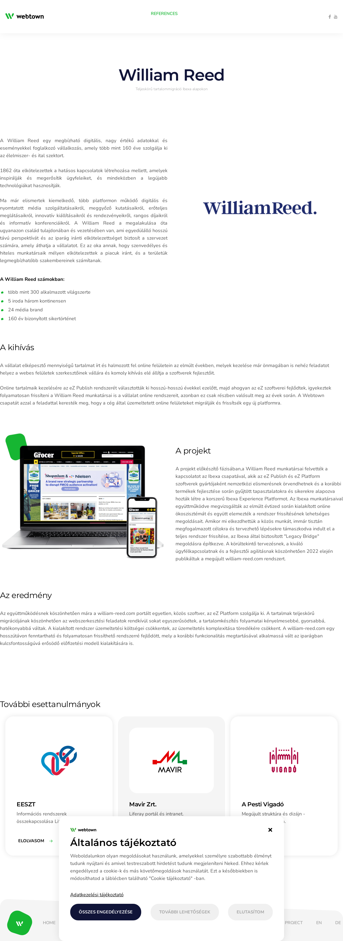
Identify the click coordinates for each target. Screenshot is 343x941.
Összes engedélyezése (106, 912)
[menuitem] (53, 14)
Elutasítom (250, 912)
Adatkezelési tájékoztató (97, 894)
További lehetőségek (184, 912)
